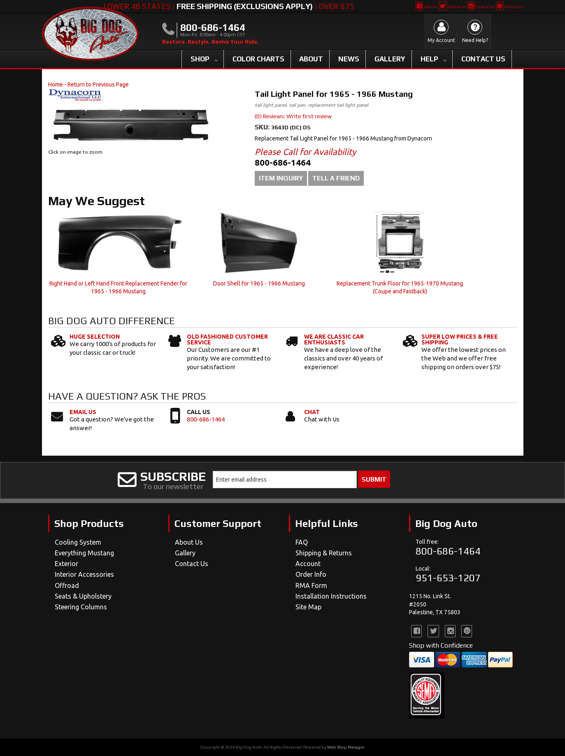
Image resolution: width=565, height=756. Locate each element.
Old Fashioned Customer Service (227, 339)
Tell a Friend (336, 178)
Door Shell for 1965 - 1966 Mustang (259, 283)
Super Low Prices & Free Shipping (459, 339)
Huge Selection (95, 336)
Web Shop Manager (345, 747)
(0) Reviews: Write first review (293, 116)
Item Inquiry (281, 178)
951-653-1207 (448, 577)
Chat (312, 412)
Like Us (426, 7)
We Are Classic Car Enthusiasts (334, 339)
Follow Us (452, 7)
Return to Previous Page (98, 84)
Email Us (83, 412)
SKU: (263, 127)
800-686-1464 (206, 419)
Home (55, 84)
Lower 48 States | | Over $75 (228, 6)
